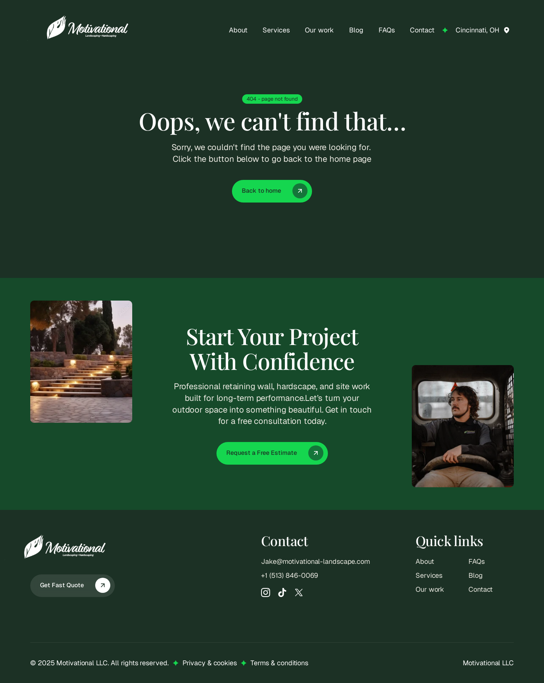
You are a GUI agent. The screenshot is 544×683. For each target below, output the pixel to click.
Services (429, 575)
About (425, 561)
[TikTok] (282, 592)
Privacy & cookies (209, 662)
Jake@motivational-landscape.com (315, 561)
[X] (298, 592)
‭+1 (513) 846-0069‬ (289, 575)
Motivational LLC (488, 662)
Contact (480, 589)
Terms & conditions (279, 662)
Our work (430, 589)
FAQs (476, 561)
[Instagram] (265, 592)
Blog (475, 575)
